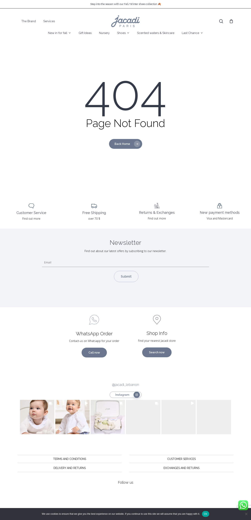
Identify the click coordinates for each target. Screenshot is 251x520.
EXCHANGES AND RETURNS (181, 468)
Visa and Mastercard (220, 218)
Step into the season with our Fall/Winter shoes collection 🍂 (125, 4)
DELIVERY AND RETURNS (70, 468)
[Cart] (231, 21)
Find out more (31, 218)
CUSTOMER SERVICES (181, 459)
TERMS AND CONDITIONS (69, 459)
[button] (37, 417)
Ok (205, 513)
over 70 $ (94, 218)
